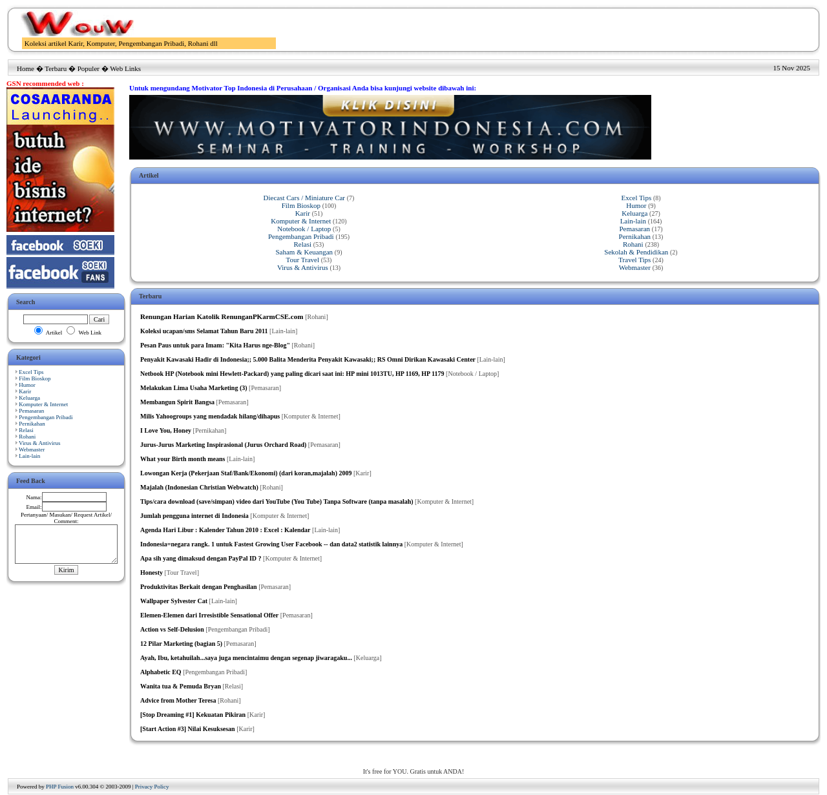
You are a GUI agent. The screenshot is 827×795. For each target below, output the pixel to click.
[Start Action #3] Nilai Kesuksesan (187, 728)
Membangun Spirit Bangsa (177, 402)
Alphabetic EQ (161, 672)
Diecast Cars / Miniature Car (304, 197)
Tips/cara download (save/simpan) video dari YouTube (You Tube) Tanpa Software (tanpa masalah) (277, 501)
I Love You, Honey (165, 430)
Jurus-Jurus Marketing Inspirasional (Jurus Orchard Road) (223, 444)
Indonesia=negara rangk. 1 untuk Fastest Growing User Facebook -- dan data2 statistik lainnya (271, 544)
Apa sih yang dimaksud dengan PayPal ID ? (201, 558)
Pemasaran (31, 411)
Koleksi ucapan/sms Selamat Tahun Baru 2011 (204, 331)
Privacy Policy (152, 786)
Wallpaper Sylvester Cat (173, 600)
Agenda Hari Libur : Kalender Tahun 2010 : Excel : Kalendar (225, 529)
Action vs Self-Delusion (172, 629)
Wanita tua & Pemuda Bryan (180, 686)
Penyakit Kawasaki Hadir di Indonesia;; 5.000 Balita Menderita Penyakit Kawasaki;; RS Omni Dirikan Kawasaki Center (308, 359)
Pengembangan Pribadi (45, 417)
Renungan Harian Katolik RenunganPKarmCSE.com (221, 316)
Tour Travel (302, 259)
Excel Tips (31, 372)
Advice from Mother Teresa (178, 700)
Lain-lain (29, 456)
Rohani (27, 436)
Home (25, 68)
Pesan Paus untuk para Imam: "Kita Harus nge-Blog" (215, 345)
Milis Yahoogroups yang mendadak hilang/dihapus (210, 416)
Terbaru (56, 68)
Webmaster (32, 449)
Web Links (125, 68)
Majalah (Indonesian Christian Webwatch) (199, 487)
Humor (27, 385)
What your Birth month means (182, 458)
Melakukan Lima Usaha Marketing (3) (193, 387)
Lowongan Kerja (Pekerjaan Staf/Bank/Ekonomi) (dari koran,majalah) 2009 (246, 473)
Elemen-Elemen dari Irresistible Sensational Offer (209, 615)
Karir (25, 391)
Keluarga (29, 398)
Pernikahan (32, 423)
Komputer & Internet (43, 404)
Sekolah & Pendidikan (636, 252)
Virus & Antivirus (39, 443)
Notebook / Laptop (304, 228)
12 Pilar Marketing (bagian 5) (181, 643)
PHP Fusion (60, 786)
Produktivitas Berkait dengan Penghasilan (198, 586)
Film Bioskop (34, 378)
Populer (88, 68)
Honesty (151, 572)
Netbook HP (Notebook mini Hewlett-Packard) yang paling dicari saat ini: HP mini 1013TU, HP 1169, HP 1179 (292, 373)
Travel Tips (634, 259)
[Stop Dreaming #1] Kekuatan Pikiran (193, 714)
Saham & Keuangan (304, 252)
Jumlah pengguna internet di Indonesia (194, 515)
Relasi (26, 430)
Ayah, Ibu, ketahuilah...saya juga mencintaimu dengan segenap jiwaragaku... (246, 657)
